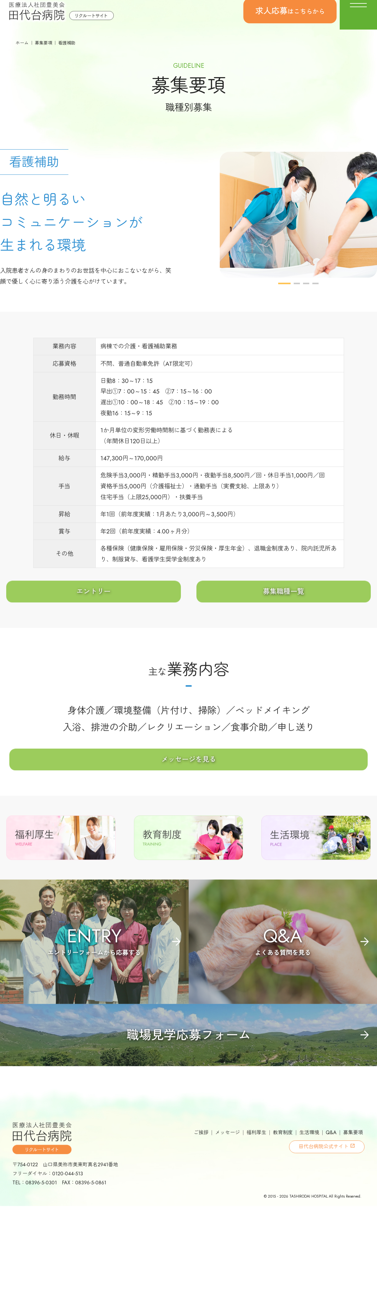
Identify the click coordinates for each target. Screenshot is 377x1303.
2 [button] (297, 305)
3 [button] (306, 305)
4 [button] (315, 305)
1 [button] (284, 305)
